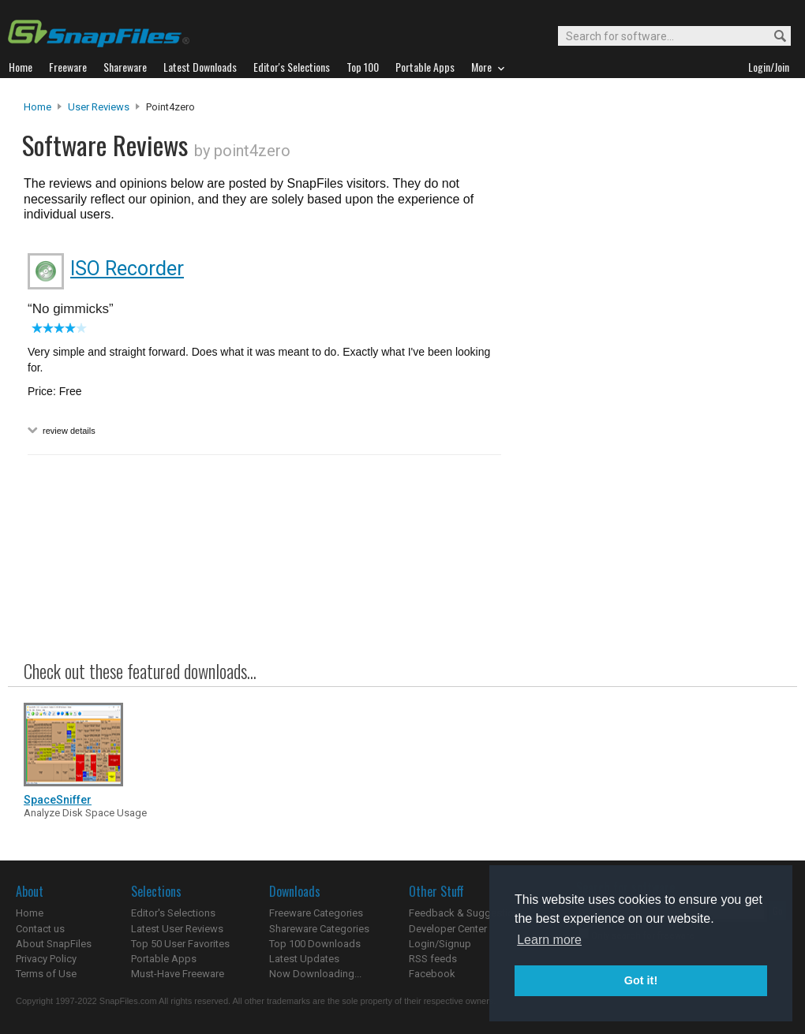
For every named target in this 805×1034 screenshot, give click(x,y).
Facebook (432, 974)
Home (37, 107)
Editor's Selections (173, 913)
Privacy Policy (46, 959)
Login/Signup (440, 944)
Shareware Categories (319, 929)
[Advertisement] (647, 420)
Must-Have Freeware (177, 974)
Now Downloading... (315, 974)
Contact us (40, 929)
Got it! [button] (640, 980)
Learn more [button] (549, 939)
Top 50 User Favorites (180, 944)
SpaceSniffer (58, 799)
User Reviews (98, 107)
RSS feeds (433, 959)
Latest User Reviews (177, 929)
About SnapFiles (54, 944)
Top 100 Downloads (315, 944)
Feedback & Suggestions (467, 913)
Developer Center (448, 929)
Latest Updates (304, 959)
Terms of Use (46, 974)
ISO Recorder (127, 268)
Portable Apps (164, 959)
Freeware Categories (316, 913)
